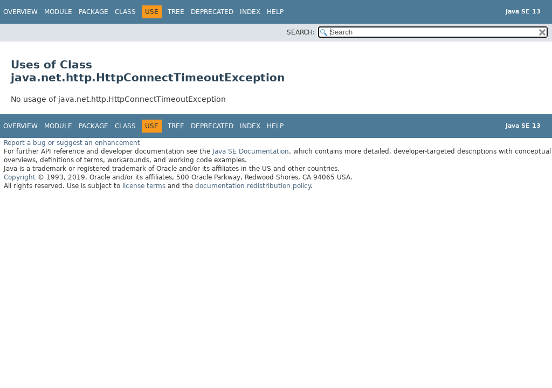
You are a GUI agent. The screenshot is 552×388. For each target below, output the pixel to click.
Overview (20, 12)
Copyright (20, 177)
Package (93, 12)
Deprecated (212, 12)
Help (275, 12)
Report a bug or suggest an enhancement (72, 143)
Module (58, 12)
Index (250, 12)
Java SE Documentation (250, 151)
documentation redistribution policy (252, 186)
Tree (176, 12)
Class (125, 12)
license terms (143, 186)
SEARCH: (301, 32)
